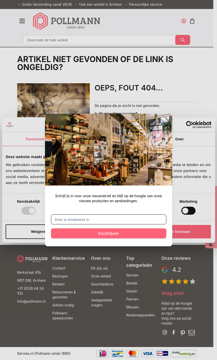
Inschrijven (108, 233)
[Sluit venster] (162, 124)
